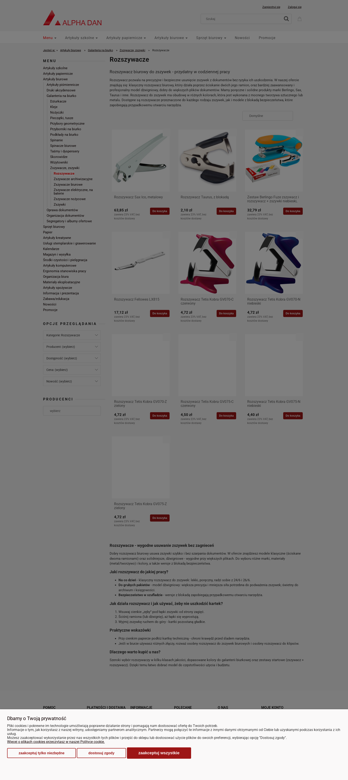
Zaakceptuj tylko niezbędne (41, 753)
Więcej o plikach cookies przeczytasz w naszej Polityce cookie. (56, 742)
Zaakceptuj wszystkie (159, 752)
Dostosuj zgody (101, 753)
